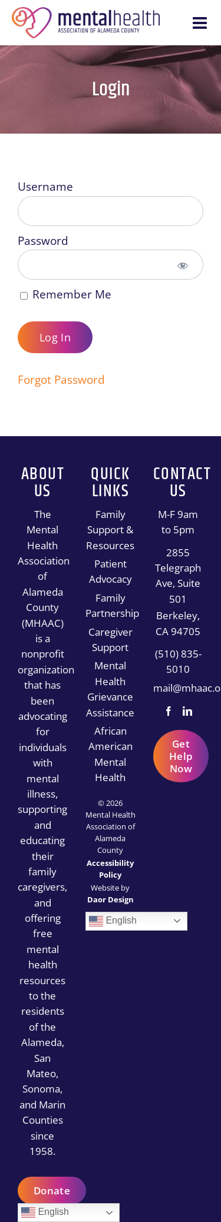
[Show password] (182, 265)
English (113, 921)
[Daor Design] (110, 900)
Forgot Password (61, 379)
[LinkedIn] (187, 711)
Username (45, 186)
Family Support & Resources (110, 529)
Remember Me (65, 294)
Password (43, 240)
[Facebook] (168, 711)
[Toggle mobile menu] (201, 23)
